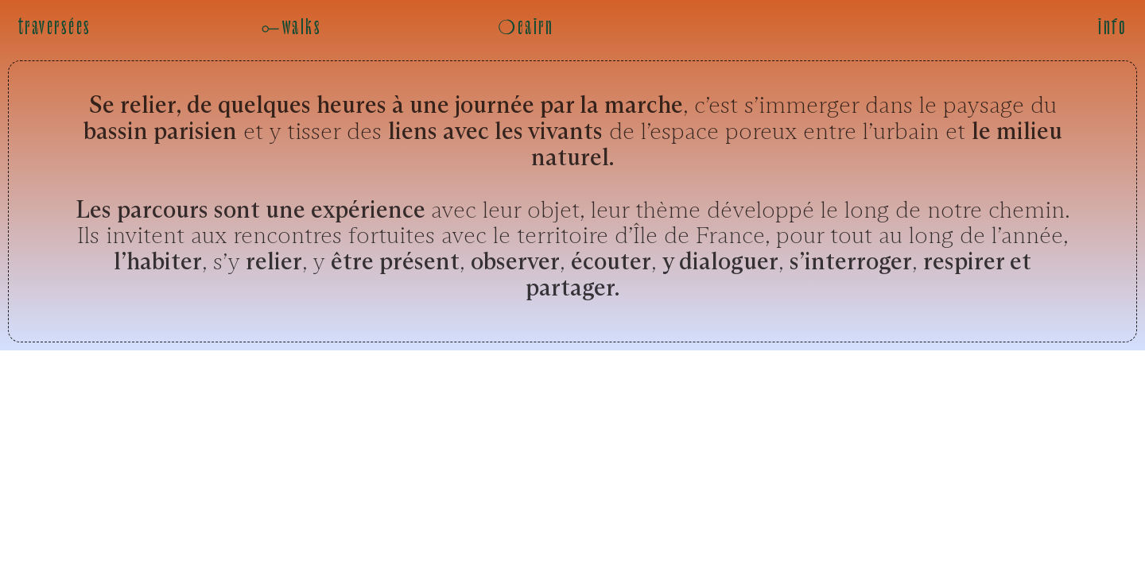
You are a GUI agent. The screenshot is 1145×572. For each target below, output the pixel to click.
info (1112, 27)
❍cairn (525, 27)
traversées (54, 27)
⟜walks (291, 27)
